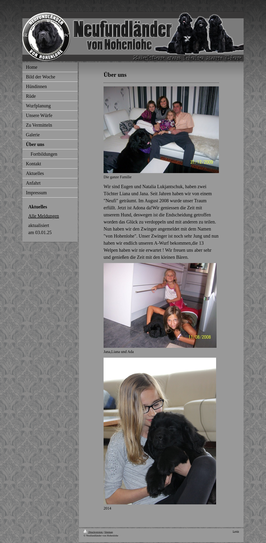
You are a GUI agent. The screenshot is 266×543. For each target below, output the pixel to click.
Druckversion (93, 532)
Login (236, 531)
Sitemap (108, 532)
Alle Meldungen (43, 216)
